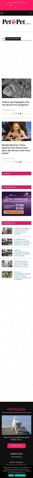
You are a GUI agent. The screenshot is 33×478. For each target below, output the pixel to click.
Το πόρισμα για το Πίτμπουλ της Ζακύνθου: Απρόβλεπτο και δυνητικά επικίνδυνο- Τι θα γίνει (22, 242)
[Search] (31, 13)
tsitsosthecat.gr (16, 457)
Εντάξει (11, 475)
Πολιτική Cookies (20, 475)
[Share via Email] (20, 113)
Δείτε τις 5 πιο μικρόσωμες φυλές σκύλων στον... (16, 438)
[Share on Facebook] (14, 113)
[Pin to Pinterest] (18, 113)
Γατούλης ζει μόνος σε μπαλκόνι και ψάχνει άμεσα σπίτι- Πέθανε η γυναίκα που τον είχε (21, 263)
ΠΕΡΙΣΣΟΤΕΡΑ (16, 446)
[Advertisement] (16, 59)
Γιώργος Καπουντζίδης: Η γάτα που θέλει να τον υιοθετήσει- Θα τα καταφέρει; (22, 231)
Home (10, 5)
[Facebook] (15, 7)
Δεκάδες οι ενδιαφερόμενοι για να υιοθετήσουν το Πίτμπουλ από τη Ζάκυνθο (22, 253)
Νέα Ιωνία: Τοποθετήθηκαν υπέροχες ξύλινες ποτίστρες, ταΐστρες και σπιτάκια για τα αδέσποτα (22, 275)
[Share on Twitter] (16, 113)
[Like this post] (12, 113)
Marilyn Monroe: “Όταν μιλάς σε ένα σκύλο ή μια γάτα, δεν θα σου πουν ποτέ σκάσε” (16, 149)
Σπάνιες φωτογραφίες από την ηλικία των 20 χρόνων (15, 103)
